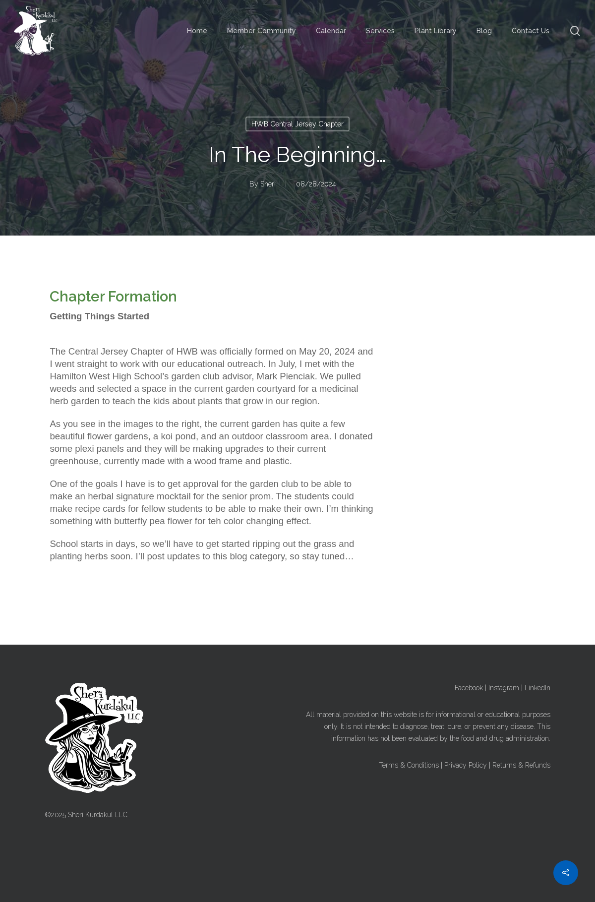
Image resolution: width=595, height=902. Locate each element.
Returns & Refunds (521, 765)
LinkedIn (537, 688)
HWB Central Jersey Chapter (297, 124)
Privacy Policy (465, 765)
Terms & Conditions (409, 765)
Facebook (469, 688)
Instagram (503, 688)
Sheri (268, 184)
